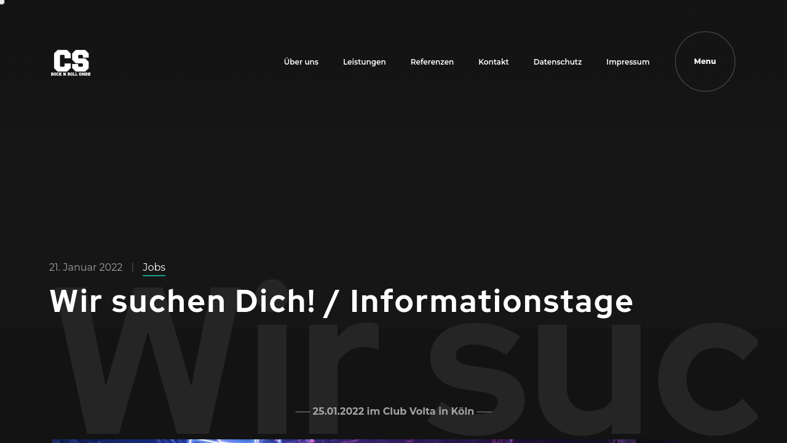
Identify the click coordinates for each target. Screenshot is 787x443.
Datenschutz (558, 61)
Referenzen (432, 61)
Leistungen (364, 61)
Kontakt (493, 61)
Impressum (627, 61)
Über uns (301, 61)
